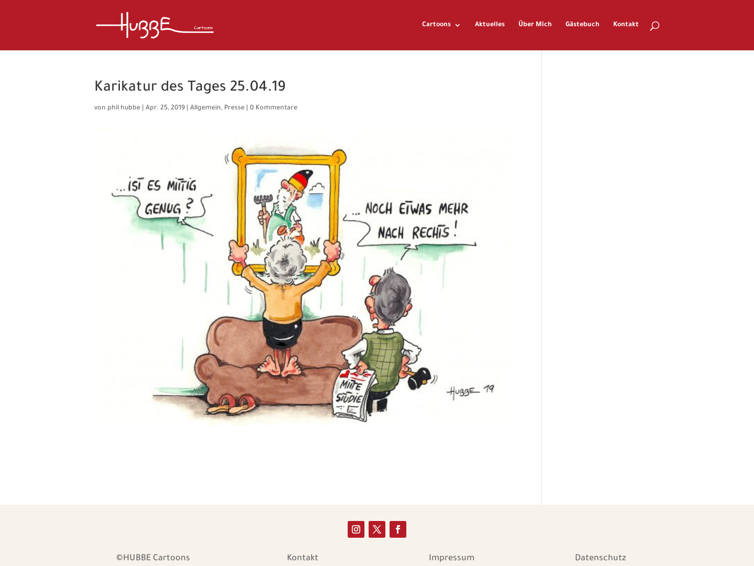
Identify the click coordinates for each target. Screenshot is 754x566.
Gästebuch (583, 25)
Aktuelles (490, 25)
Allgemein (205, 108)
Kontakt (626, 25)
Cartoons (436, 25)
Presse (234, 108)
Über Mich (535, 25)
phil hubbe (123, 108)
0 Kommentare (273, 108)
